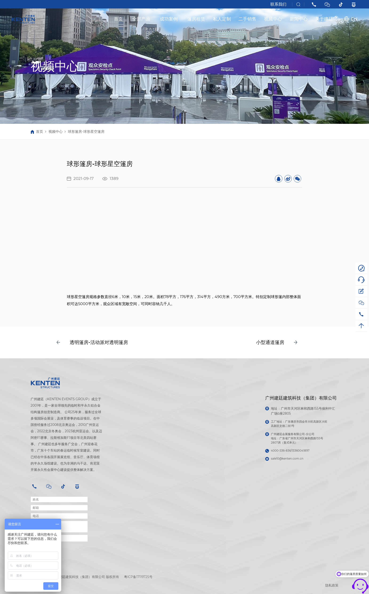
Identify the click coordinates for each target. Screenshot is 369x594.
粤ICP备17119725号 (138, 577)
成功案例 (169, 19)
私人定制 (222, 19)
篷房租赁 (196, 19)
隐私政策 (331, 585)
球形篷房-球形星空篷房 (86, 131)
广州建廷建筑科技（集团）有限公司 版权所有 (85, 577)
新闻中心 (299, 19)
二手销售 (247, 19)
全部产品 (141, 19)
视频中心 (273, 19)
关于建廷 (324, 19)
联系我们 (278, 4)
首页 (118, 19)
